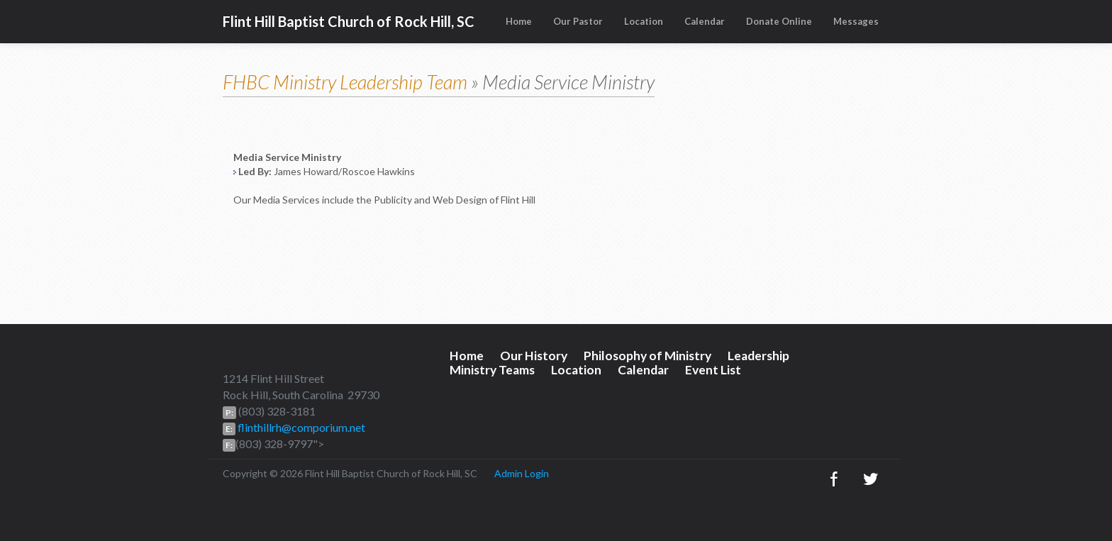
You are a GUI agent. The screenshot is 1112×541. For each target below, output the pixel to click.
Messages (856, 21)
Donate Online (779, 21)
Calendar (704, 21)
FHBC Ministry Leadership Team (345, 82)
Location (643, 21)
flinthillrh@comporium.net (300, 427)
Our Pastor (578, 21)
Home (519, 21)
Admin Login (521, 473)
